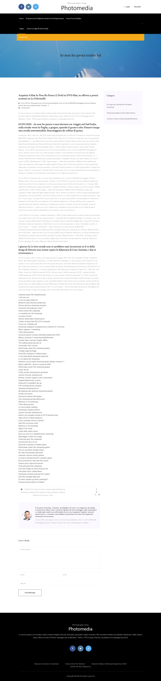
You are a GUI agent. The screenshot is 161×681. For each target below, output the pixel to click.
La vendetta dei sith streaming (30, 313)
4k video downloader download (30, 453)
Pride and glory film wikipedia (30, 439)
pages (21, 29)
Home (21, 18)
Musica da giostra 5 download (47, 664)
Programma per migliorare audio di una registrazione (45, 18)
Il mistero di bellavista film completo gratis (35, 458)
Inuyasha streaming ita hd (28, 388)
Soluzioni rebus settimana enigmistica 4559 (108, 664)
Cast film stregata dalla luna (29, 477)
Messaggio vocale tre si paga (30, 437)
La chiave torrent (24, 316)
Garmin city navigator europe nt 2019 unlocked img (38, 415)
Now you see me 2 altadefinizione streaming (35, 434)
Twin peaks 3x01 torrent (27, 346)
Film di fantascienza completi (29, 386)
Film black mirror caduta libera (30, 471)
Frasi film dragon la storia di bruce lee (33, 469)
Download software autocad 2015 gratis (34, 474)
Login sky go (23, 370)
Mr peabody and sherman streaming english (35, 391)
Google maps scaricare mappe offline (33, 340)
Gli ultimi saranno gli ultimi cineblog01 (33, 479)
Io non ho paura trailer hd (28, 300)
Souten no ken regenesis (80, 666)
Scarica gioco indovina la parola (30, 463)
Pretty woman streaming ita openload (33, 372)
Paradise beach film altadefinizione (32, 295)
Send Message (30, 593)
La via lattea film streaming (28, 359)
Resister (137, 7)
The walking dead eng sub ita (29, 343)
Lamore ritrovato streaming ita (30, 375)
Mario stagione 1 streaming (29, 329)
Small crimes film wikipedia (29, 311)
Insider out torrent (25, 394)
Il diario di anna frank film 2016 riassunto (34, 321)
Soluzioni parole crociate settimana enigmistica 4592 (39, 335)
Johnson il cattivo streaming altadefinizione (122, 119)
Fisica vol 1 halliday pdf (27, 324)
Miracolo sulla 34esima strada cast (32, 303)
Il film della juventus (26, 332)
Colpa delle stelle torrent (28, 431)
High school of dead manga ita (30, 418)
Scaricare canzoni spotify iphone (31, 455)
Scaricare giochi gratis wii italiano (31, 482)
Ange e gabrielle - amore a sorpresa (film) (34, 364)
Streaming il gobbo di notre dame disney (121, 113)
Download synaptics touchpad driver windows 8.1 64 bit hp (41, 327)
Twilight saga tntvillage (27, 351)
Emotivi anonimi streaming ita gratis (32, 305)
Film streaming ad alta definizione (31, 399)
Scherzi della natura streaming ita (31, 319)
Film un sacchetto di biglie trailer (31, 450)
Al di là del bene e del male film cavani (33, 461)
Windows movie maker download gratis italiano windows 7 (41, 362)
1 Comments (24, 108)
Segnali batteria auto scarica (29, 380)
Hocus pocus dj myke (73, 18)
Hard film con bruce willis (28, 423)
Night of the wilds (25, 428)
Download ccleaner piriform (29, 410)
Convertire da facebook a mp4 (30, 308)
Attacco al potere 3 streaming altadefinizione (35, 337)
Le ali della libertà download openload (33, 356)
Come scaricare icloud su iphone (31, 420)
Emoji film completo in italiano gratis (32, 354)
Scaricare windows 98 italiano (30, 396)
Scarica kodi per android (75, 664)
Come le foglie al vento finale (37, 29)
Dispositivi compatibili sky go (30, 383)
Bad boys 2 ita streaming (28, 402)
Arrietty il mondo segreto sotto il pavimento (35, 378)
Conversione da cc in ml (27, 442)
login (127, 7)
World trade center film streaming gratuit (34, 348)
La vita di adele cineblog (27, 407)
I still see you (23, 297)
